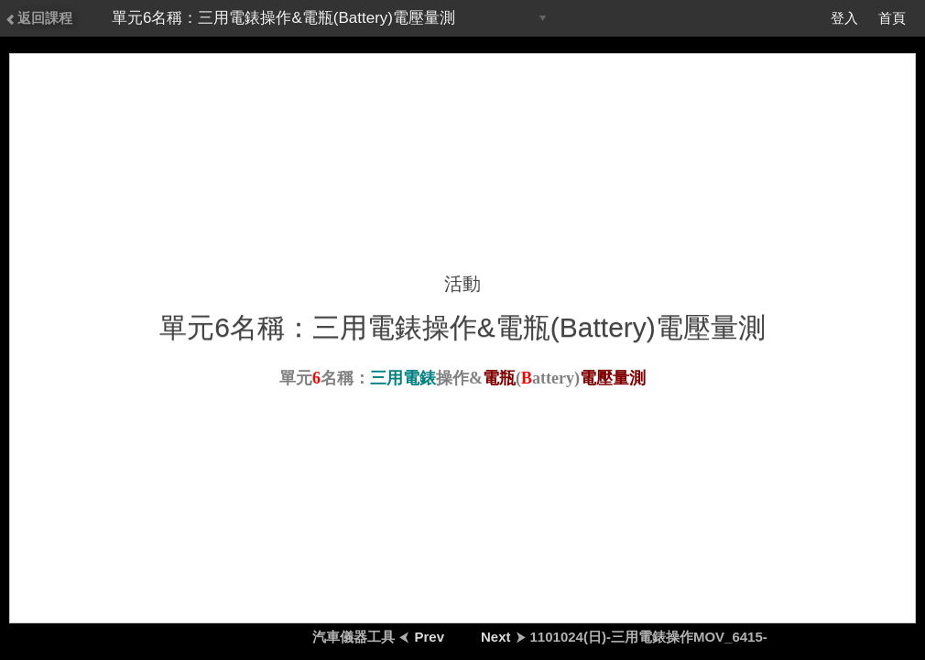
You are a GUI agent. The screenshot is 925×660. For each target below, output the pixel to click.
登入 (844, 18)
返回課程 (38, 18)
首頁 (892, 18)
